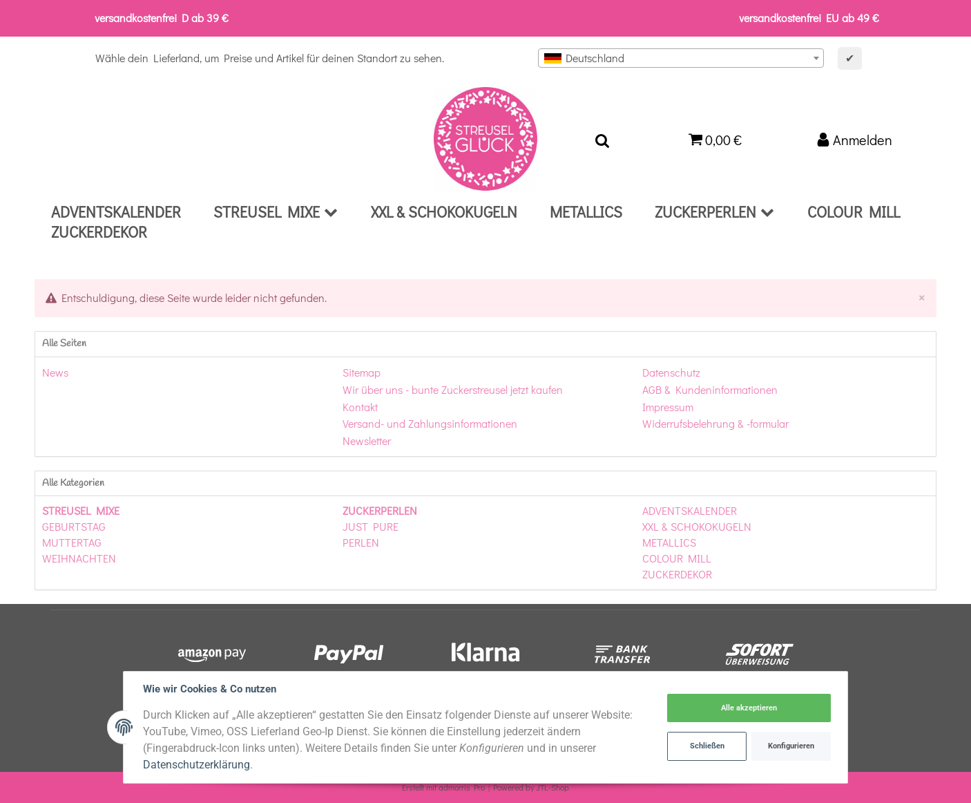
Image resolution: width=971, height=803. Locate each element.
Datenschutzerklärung (196, 764)
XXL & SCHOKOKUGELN (696, 526)
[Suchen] (602, 138)
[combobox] (681, 58)
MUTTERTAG (72, 542)
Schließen (707, 745)
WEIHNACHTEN (79, 558)
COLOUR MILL (676, 558)
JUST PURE (370, 526)
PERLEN (361, 542)
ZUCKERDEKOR (677, 574)
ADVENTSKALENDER (689, 510)
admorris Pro (462, 787)
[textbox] (681, 58)
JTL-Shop (552, 787)
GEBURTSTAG (74, 526)
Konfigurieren (791, 745)
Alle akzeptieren (749, 707)
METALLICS (669, 542)
